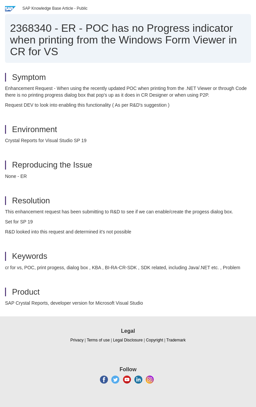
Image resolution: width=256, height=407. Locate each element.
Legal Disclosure (128, 340)
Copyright (154, 340)
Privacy (77, 340)
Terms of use (98, 340)
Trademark (176, 340)
